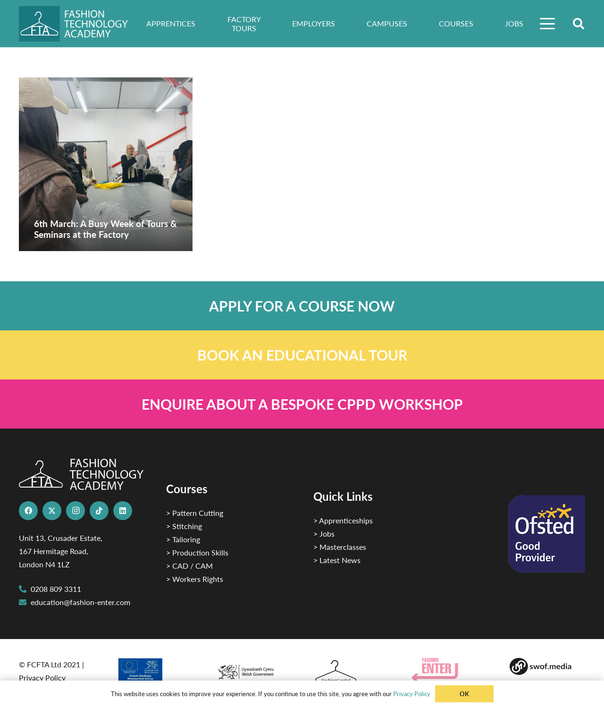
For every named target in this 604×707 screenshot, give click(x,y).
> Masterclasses (339, 546)
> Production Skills (197, 552)
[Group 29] (449, 670)
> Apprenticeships (343, 520)
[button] (548, 23)
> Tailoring (183, 539)
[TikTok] (99, 510)
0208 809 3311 (56, 588)
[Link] (302, 305)
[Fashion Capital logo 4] (351, 672)
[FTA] (80, 24)
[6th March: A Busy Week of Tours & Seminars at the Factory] (106, 164)
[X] (51, 510)
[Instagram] (75, 510)
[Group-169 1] (547, 666)
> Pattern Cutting (194, 512)
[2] (155, 673)
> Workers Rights (194, 578)
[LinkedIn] (122, 510)
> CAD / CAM (189, 565)
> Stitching (184, 526)
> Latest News (337, 560)
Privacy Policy (42, 677)
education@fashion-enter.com (80, 602)
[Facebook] (28, 510)
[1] (253, 669)
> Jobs (324, 533)
